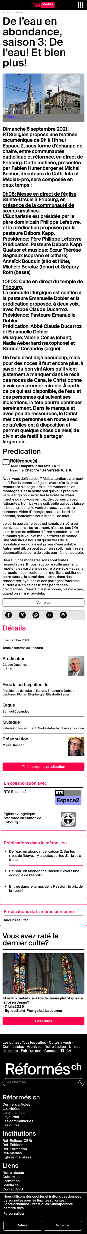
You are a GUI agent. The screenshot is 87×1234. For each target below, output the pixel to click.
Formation (11, 1181)
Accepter (63, 1225)
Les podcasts (14, 1113)
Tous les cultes (34, 1043)
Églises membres (17, 1157)
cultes (14, 1043)
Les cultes (43, 1021)
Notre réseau (13, 1173)
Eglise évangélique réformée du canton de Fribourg (22, 818)
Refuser (23, 1225)
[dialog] (43, 1213)
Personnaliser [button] (13, 1214)
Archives (34, 1047)
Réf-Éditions (13, 1145)
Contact (51, 1051)
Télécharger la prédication (43, 767)
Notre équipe (55, 1047)
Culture (9, 1177)
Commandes (13, 1047)
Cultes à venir (60, 1043)
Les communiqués (18, 1121)
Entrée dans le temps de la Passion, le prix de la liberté (46, 889)
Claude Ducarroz (15, 665)
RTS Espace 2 (15, 792)
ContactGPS (13, 1189)
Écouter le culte (20, 117)
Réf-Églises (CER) (17, 1141)
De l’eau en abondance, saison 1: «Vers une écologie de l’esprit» (44, 873)
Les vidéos (11, 1109)
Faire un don (31, 1051)
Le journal (11, 1117)
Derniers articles (16, 1104)
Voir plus (43, 603)
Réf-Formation (15, 1149)
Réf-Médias (12, 1153)
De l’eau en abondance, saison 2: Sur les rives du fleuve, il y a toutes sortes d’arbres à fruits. (45, 855)
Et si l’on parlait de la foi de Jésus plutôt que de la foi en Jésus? (43, 1000)
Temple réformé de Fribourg (23, 648)
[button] (81, 5)
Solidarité (11, 1185)
